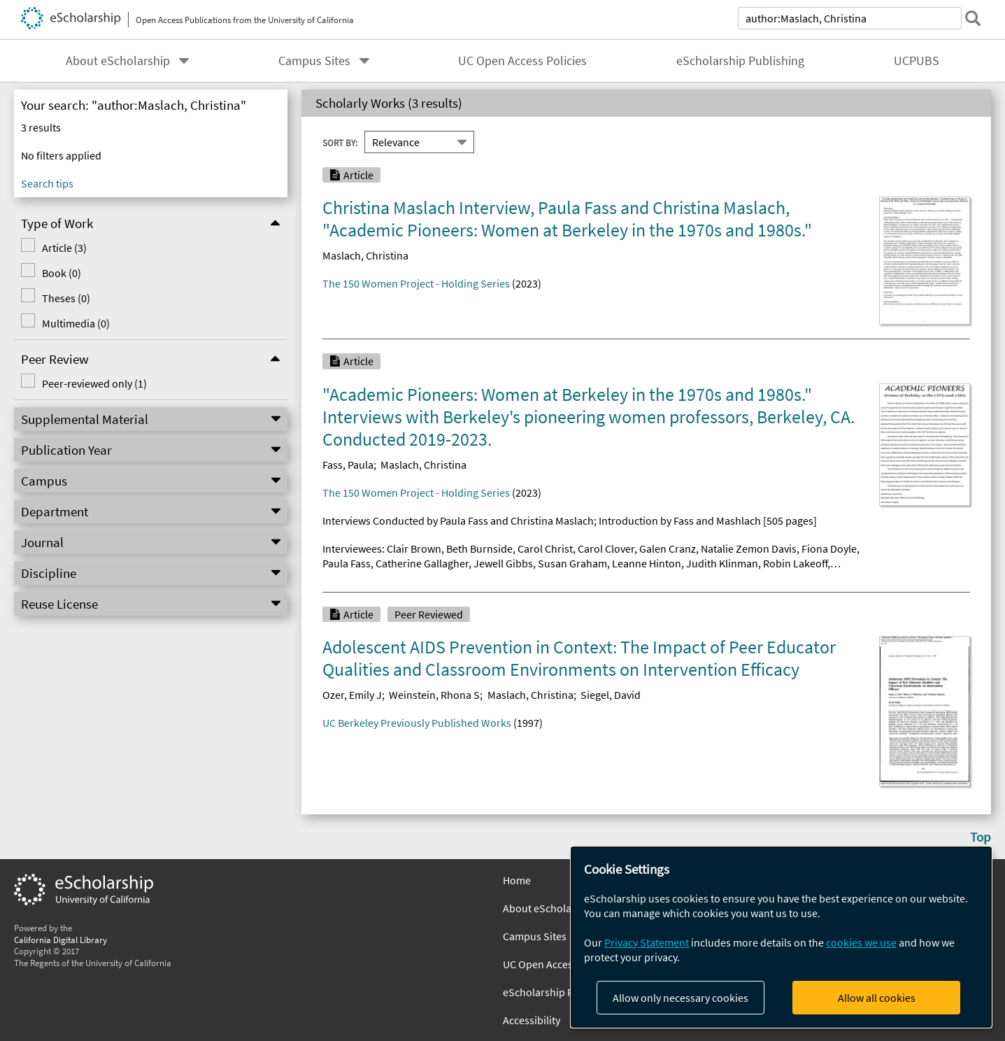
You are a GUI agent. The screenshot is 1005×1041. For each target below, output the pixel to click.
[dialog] (781, 937)
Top (980, 836)
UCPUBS (916, 61)
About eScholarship (118, 61)
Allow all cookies (876, 998)
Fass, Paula (347, 465)
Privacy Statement (646, 942)
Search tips (47, 183)
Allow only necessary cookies (680, 998)
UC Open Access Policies (522, 61)
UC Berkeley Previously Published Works (416, 723)
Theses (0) (66, 298)
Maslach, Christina (365, 255)
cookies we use (861, 942)
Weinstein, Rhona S (434, 695)
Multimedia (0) (76, 323)
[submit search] (973, 18)
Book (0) (61, 273)
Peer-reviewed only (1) (94, 383)
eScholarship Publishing (740, 61)
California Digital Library (60, 939)
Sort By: (339, 142)
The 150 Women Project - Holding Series (416, 283)
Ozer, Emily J (352, 695)
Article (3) (64, 248)
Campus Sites (314, 61)
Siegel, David (610, 695)
